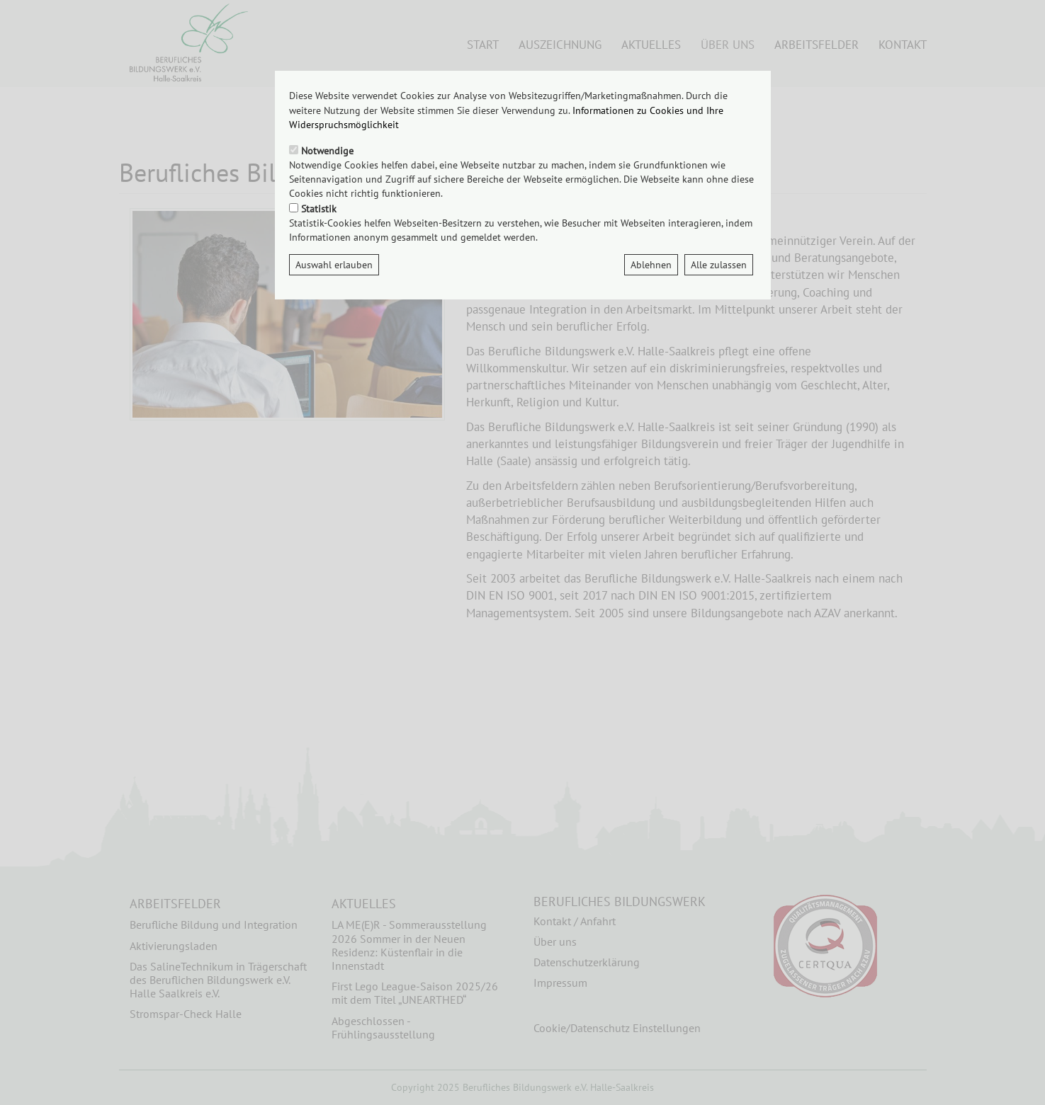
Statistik (319, 201)
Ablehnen (651, 257)
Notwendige (327, 143)
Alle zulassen (719, 257)
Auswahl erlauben (334, 257)
